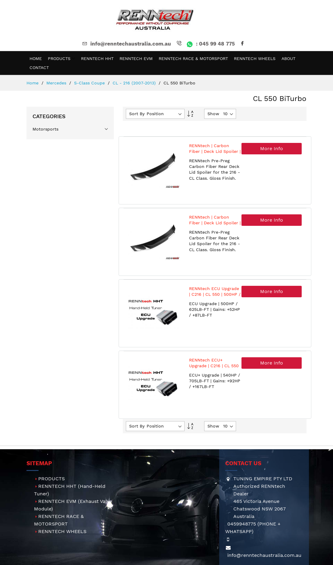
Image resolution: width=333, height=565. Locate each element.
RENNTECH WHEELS (62, 531)
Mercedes (57, 82)
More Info (271, 148)
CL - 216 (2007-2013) (135, 82)
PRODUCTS (51, 478)
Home (33, 82)
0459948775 (241, 524)
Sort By (137, 113)
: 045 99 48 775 (205, 44)
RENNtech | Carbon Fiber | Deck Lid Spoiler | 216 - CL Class (215, 151)
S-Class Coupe (90, 82)
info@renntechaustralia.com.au (126, 44)
